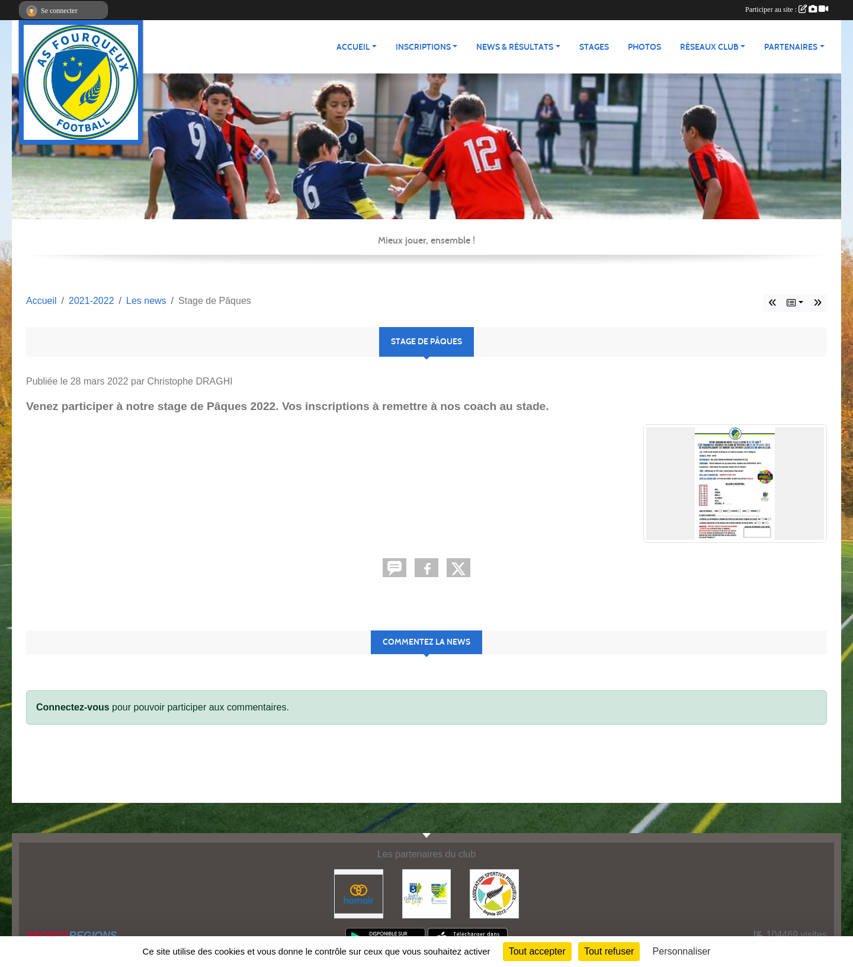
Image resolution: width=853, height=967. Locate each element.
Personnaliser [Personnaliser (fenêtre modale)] (682, 951)
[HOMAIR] (358, 893)
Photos (644, 47)
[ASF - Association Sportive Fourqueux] (494, 893)
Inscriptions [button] (423, 47)
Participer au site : (786, 9)
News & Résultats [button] (514, 47)
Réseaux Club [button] (709, 47)
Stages (594, 47)
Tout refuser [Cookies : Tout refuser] (609, 951)
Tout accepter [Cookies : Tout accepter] (537, 951)
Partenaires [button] (790, 47)
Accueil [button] (353, 47)
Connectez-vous (73, 707)
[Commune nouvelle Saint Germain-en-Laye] (426, 893)
